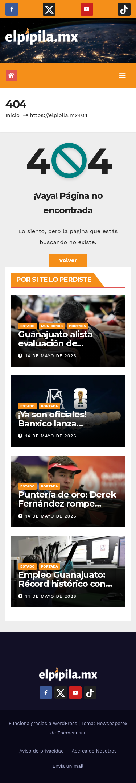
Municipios (52, 326)
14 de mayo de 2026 (51, 355)
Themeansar (71, 732)
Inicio (12, 115)
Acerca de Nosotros (94, 751)
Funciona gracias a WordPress (44, 723)
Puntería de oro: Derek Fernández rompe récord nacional (67, 503)
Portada (77, 326)
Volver (68, 260)
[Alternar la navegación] (123, 75)
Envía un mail (68, 766)
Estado (27, 326)
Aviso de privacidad (41, 751)
